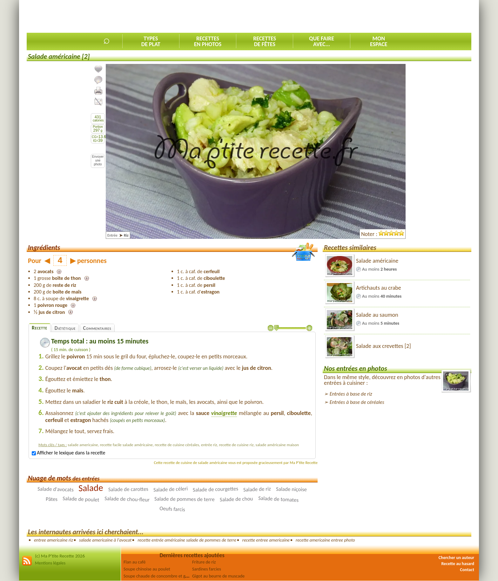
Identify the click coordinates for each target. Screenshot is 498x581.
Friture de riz (204, 562)
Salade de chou (236, 499)
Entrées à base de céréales (357, 402)
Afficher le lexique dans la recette (68, 453)
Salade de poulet (81, 499)
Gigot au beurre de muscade (218, 576)
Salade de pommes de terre (184, 499)
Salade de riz (257, 489)
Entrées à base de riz (351, 394)
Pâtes (51, 499)
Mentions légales (50, 563)
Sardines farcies (206, 569)
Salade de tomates (278, 499)
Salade (90, 488)
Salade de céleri (170, 489)
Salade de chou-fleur (126, 499)
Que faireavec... (321, 41)
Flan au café (134, 562)
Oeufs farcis (172, 509)
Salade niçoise (291, 489)
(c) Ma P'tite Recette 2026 (60, 556)
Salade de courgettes (216, 489)
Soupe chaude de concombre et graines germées (168, 576)
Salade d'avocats (55, 489)
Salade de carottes (128, 489)
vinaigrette (224, 413)
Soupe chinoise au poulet (147, 569)
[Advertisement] (355, 16)
